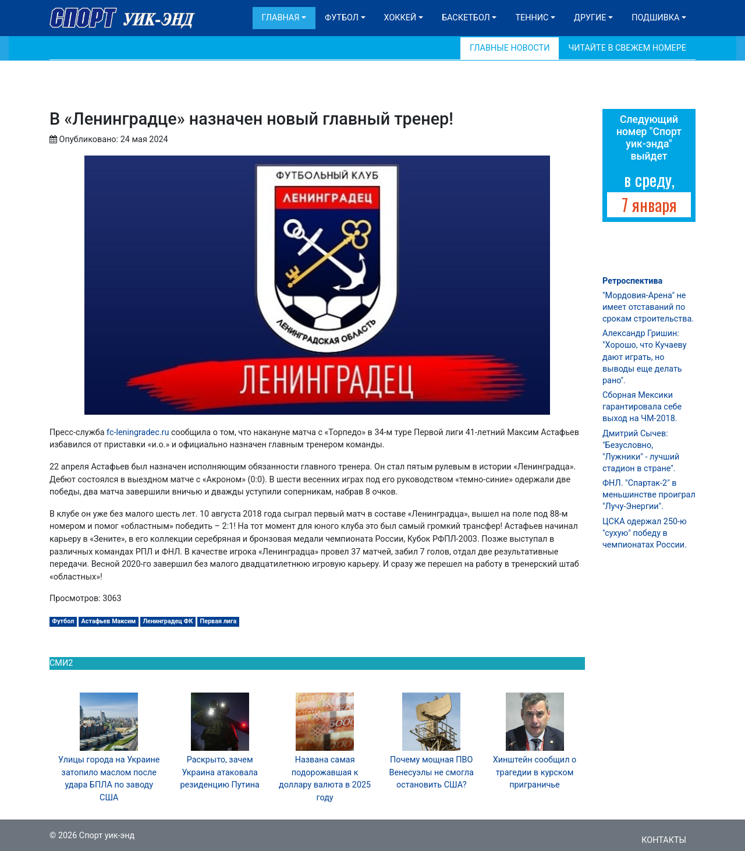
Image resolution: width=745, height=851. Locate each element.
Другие (590, 18)
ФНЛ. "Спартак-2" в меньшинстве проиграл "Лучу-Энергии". (649, 494)
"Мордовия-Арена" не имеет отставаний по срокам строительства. (648, 307)
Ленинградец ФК (168, 621)
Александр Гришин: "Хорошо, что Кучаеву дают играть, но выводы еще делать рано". (644, 357)
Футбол (342, 18)
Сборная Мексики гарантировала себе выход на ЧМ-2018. (642, 406)
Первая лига (218, 621)
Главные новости (509, 48)
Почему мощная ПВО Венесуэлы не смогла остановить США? (431, 772)
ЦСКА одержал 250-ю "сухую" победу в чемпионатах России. (644, 533)
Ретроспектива (632, 281)
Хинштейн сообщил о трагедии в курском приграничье (535, 772)
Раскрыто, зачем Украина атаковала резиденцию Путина (220, 772)
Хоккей (400, 18)
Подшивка (655, 18)
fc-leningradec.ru (138, 432)
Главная (281, 18)
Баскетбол (466, 18)
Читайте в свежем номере (627, 48)
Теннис (531, 18)
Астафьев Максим (108, 621)
